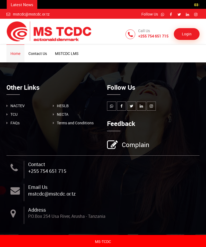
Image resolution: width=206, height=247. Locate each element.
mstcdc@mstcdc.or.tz (28, 14)
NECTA (62, 114)
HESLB (63, 105)
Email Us (37, 187)
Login (187, 33)
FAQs (15, 122)
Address (37, 210)
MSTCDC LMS (67, 53)
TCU (13, 114)
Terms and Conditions (75, 122)
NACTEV (17, 105)
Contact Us (37, 53)
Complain (134, 145)
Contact (36, 164)
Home (15, 53)
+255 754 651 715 (47, 171)
